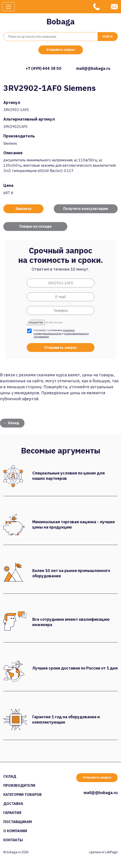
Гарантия (12, 812)
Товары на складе (35, 226)
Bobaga (60, 21)
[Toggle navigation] (8, 6)
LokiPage (111, 852)
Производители (19, 785)
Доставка (13, 803)
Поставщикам (17, 822)
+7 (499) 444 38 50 (43, 68)
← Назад (11, 423)
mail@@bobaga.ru (93, 68)
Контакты (13, 840)
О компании (15, 831)
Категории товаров (22, 794)
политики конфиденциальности (54, 331)
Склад (9, 776)
